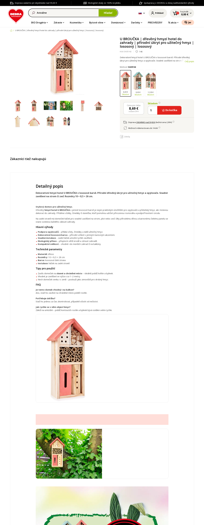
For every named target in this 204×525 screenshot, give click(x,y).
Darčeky (135, 22)
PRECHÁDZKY (155, 22)
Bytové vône (96, 22)
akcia (172, 22)
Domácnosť (117, 22)
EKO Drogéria (38, 22)
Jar (187, 22)
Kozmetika (75, 22)
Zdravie (58, 22)
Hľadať (108, 12)
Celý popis (189, 61)
